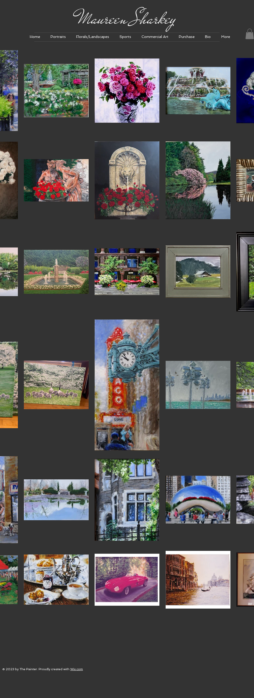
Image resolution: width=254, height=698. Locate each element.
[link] (249, 34)
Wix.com (76, 669)
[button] (58, 36)
